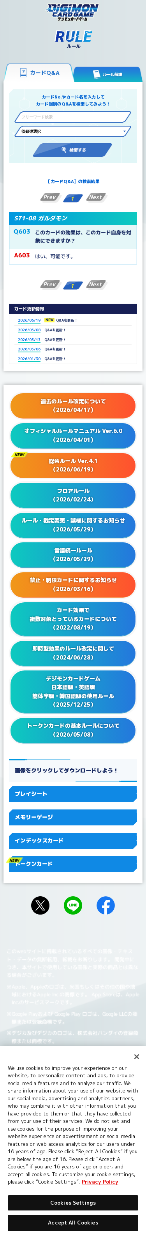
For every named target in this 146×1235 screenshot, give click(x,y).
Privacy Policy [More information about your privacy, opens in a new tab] (100, 1181)
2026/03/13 (29, 339)
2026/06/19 (29, 320)
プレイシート (73, 793)
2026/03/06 (29, 349)
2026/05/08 (29, 329)
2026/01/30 (29, 358)
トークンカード (73, 863)
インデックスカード (73, 840)
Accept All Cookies (73, 1222)
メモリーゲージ (73, 817)
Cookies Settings (73, 1202)
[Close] (136, 1056)
